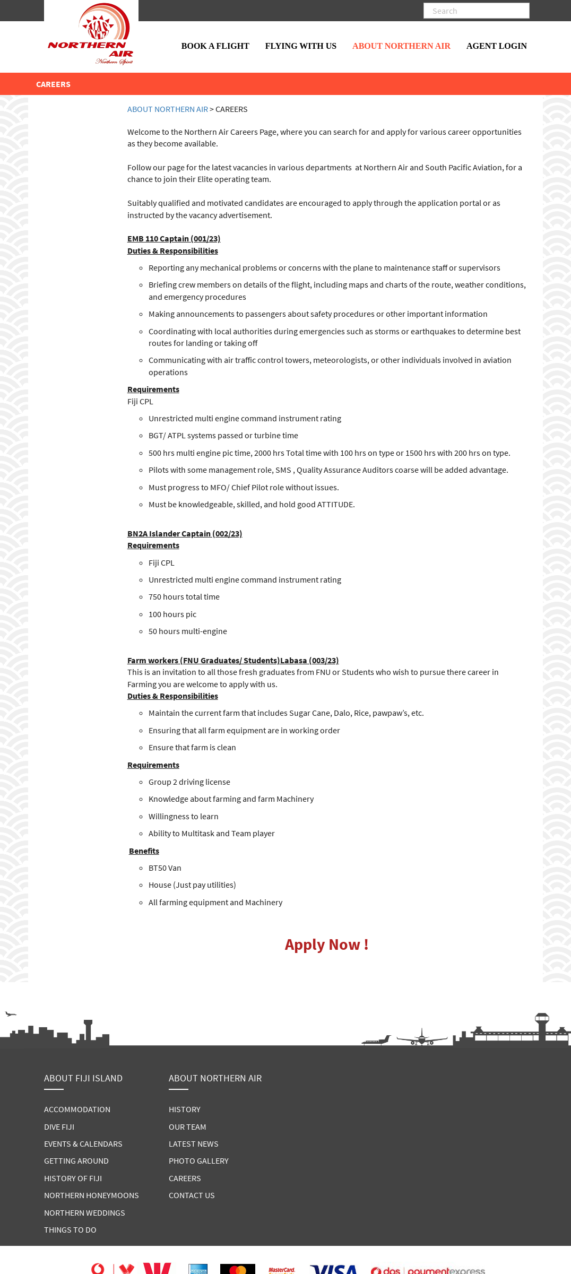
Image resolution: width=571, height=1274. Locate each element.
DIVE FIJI (59, 1126)
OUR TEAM (187, 1126)
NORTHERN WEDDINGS (84, 1212)
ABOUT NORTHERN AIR (401, 45)
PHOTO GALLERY (199, 1160)
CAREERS (185, 1178)
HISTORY (185, 1109)
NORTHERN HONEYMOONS (91, 1195)
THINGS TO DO (70, 1229)
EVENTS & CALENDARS (83, 1143)
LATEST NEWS (194, 1143)
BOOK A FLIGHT (215, 45)
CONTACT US (192, 1195)
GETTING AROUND (76, 1160)
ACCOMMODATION (77, 1109)
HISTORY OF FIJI (73, 1178)
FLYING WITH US (300, 45)
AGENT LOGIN (496, 45)
